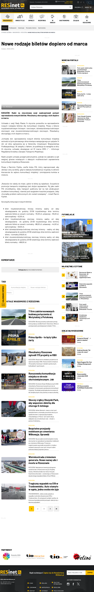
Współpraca (46, 567)
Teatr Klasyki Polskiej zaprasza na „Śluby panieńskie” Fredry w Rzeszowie (84, 118)
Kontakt (32, 571)
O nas (31, 563)
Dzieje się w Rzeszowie (72, 331)
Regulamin (57, 567)
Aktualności (80, 65)
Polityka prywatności (58, 563)
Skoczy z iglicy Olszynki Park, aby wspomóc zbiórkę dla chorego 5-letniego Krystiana (44, 384)
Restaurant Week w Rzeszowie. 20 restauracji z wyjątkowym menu (85, 275)
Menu (88, 7)
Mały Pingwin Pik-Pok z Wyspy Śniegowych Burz (84, 364)
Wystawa (80, 336)
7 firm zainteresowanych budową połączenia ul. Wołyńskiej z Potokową (41, 294)
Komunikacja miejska (18, 267)
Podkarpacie (12, 28)
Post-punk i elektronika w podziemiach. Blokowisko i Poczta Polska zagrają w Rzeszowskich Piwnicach (84, 72)
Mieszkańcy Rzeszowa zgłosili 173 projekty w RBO (43, 334)
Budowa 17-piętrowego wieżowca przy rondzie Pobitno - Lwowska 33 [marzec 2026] (76, 258)
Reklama (44, 563)
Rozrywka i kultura (31, 28)
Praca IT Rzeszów (32, 575)
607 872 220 (6, 562)
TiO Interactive (89, 583)
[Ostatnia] (56, 489)
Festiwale (80, 372)
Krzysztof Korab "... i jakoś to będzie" (84, 339)
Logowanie (32, 567)
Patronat (45, 571)
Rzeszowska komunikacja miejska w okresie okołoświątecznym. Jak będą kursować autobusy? (42, 358)
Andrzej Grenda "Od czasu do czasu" (83, 351)
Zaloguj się (22, 250)
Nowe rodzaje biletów (38, 267)
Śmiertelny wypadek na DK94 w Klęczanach (85, 285)
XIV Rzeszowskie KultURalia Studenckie (84, 387)
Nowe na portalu (70, 60)
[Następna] (50, 489)
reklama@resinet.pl (5, 563)
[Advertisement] (77, 138)
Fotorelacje (68, 214)
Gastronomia (41, 28)
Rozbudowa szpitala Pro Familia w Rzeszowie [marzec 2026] (76, 236)
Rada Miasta (7, 273)
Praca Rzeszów (59, 571)
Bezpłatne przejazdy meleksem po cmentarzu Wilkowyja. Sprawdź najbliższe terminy (42, 413)
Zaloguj (79, 7)
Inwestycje (21, 28)
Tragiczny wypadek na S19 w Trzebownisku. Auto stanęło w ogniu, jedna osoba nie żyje (44, 466)
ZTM (4, 267)
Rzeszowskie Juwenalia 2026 (82, 375)
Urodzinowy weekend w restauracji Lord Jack (84, 317)
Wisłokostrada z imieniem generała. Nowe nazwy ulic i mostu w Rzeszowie (43, 440)
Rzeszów (4, 28)
